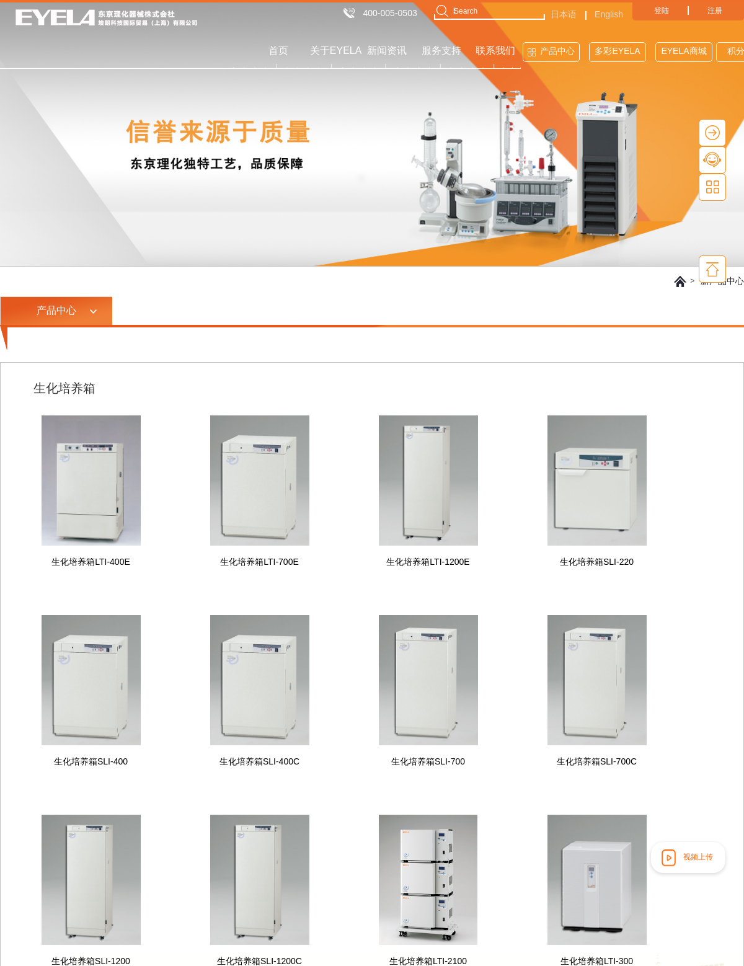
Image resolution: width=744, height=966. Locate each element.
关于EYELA (336, 50)
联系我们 (495, 50)
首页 (278, 50)
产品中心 (557, 51)
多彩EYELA (617, 51)
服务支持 (441, 50)
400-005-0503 (390, 13)
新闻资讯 (387, 50)
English (609, 14)
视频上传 (685, 857)
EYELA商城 (683, 51)
